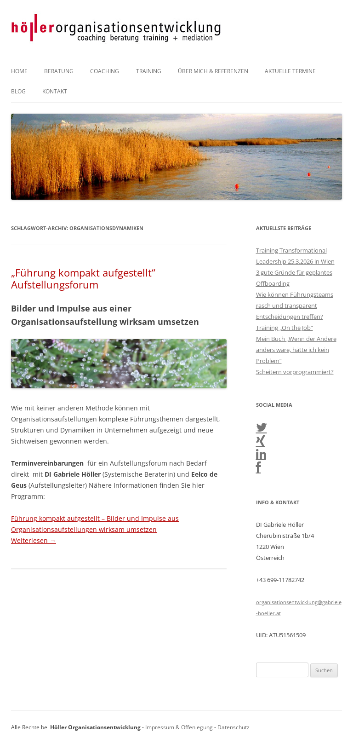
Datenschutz (233, 727)
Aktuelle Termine (290, 71)
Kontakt (54, 91)
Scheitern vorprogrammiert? (295, 372)
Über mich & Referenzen (213, 71)
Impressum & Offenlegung (179, 727)
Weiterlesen (33, 540)
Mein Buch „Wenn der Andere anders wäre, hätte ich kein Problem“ (296, 350)
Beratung (59, 71)
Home (19, 71)
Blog (18, 91)
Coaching (104, 71)
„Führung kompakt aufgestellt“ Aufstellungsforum (83, 278)
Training (148, 71)
